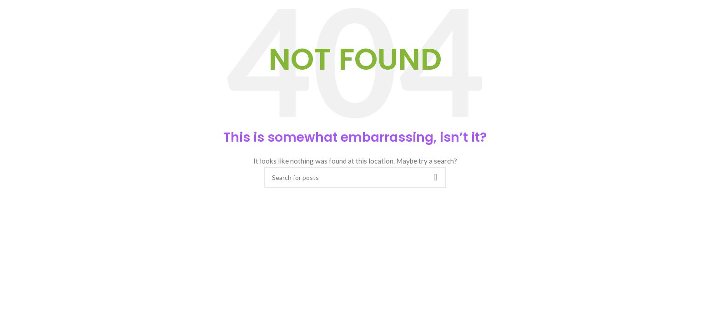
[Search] (355, 177)
